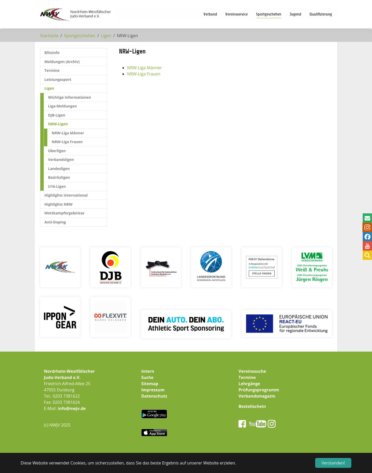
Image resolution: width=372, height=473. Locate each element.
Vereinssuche (252, 371)
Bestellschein (252, 406)
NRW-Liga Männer (144, 68)
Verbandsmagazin (256, 396)
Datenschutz (154, 396)
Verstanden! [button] (333, 463)
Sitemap (149, 383)
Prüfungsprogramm (258, 390)
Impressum (153, 390)
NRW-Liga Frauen (143, 74)
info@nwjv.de (72, 408)
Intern (147, 371)
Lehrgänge (249, 383)
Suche (147, 377)
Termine (247, 377)
